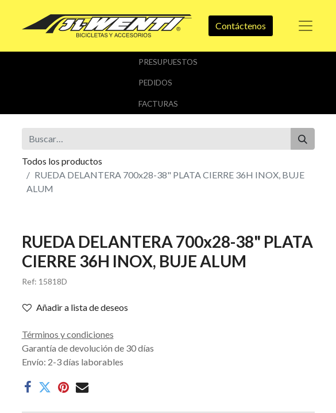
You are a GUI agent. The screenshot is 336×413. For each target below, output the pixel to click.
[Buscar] (303, 139)
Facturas (158, 103)
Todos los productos (62, 160)
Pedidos (155, 82)
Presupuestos (168, 62)
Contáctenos (240, 25)
